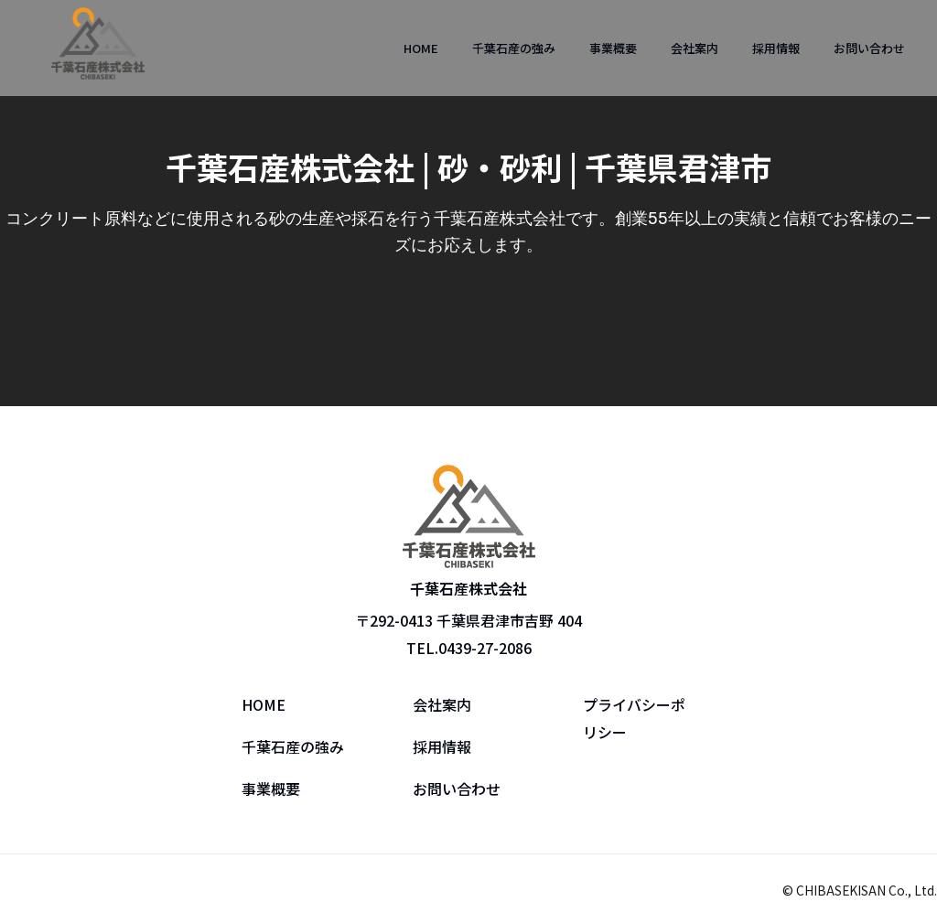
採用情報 (776, 48)
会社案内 (694, 48)
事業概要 (613, 48)
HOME (421, 48)
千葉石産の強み (513, 48)
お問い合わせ (869, 48)
